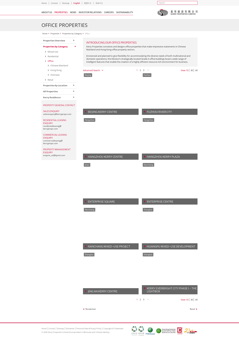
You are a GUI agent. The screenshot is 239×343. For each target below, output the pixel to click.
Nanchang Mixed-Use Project (109, 246)
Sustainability (124, 12)
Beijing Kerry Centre (102, 111)
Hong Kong (56, 70)
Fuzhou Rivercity (159, 111)
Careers (109, 12)
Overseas (55, 74)
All (196, 70)
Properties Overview (54, 40)
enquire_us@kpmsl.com (54, 155)
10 (187, 70)
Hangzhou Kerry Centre (105, 156)
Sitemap (65, 3)
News (73, 12)
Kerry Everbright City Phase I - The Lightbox (172, 290)
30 (192, 70)
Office (50, 60)
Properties (61, 12)
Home (44, 3)
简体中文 (99, 3)
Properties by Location (55, 85)
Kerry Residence (52, 97)
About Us (46, 12)
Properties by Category (72, 33)
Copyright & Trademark (113, 328)
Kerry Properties (177, 12)
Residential (90, 309)
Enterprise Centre (160, 201)
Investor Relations (90, 12)
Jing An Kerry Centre (102, 291)
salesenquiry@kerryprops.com (57, 114)
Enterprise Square (101, 201)
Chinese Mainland (59, 65)
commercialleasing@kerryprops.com (53, 142)
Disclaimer (70, 328)
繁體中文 (87, 3)
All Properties (50, 91)
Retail (192, 309)
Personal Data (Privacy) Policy (89, 328)
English (77, 3)
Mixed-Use (53, 51)
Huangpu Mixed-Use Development (171, 246)
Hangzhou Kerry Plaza (163, 156)
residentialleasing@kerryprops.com (52, 127)
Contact (54, 3)
